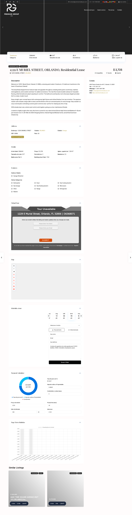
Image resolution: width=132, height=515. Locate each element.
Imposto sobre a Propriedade (55, 384)
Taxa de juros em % (52, 379)
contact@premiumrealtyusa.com (78, 2)
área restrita (123, 2)
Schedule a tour (16, 308)
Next (81, 316)
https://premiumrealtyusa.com (100, 92)
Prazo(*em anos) (52, 402)
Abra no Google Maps (17, 137)
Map (12, 260)
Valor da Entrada (15, 409)
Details (13, 147)
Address (14, 126)
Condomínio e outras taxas (54, 391)
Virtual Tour (15, 203)
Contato (119, 10)
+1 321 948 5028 (95, 2)
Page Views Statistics (18, 422)
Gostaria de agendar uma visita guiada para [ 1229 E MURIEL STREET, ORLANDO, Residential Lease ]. (65, 352)
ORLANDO (28, 73)
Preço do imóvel (15, 402)
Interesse (49, 409)
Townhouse (13, 55)
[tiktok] (10, 2)
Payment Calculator (17, 373)
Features (14, 168)
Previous (49, 316)
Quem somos (101, 10)
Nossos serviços (89, 10)
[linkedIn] (14, 2)
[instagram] (17, 2)
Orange (65, 130)
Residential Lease (14, 66)
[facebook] (6, 2)
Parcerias (111, 10)
